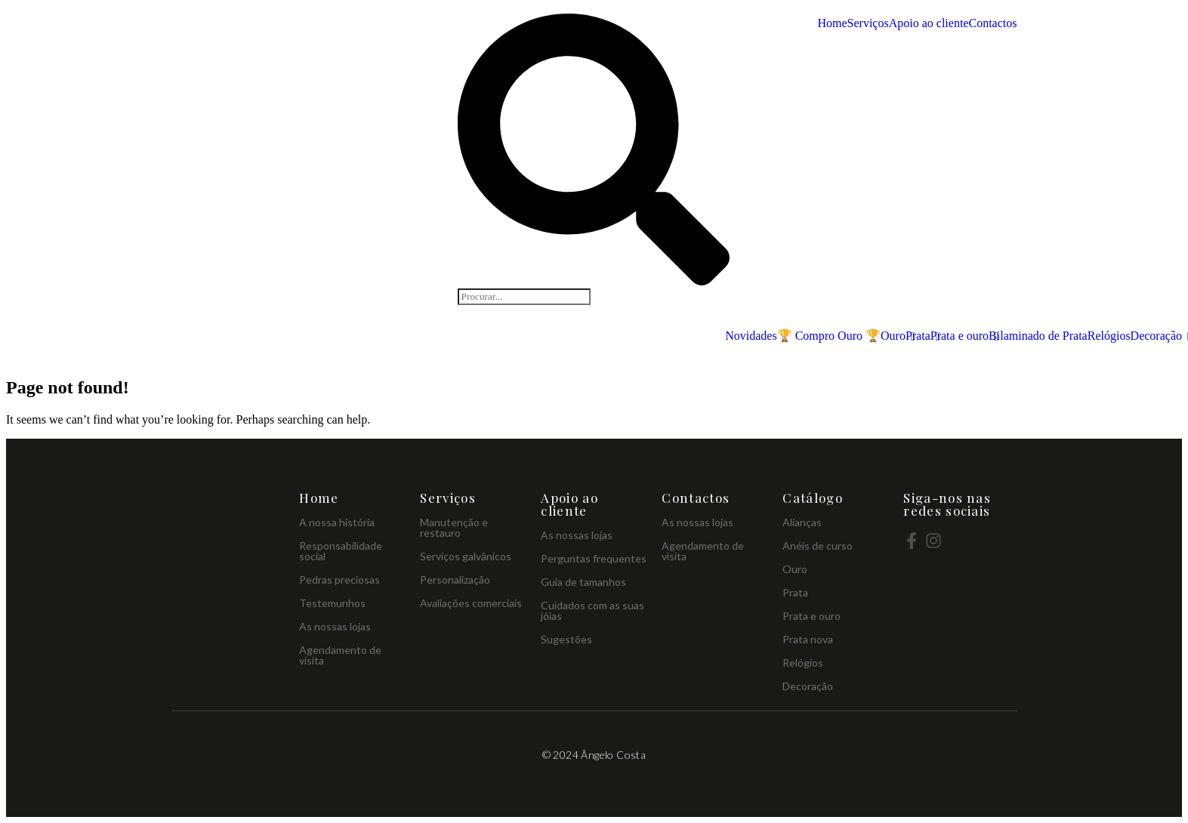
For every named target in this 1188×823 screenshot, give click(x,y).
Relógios (1109, 335)
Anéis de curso (817, 545)
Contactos (992, 23)
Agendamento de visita (340, 655)
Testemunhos (332, 602)
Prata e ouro (959, 336)
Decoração (1156, 336)
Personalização (455, 579)
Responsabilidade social (340, 551)
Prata (918, 336)
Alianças (802, 522)
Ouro (893, 336)
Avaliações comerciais (471, 602)
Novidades (750, 336)
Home (832, 23)
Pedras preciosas (339, 579)
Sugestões (566, 639)
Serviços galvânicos (465, 556)
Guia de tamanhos (583, 581)
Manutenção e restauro (454, 527)
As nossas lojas (335, 626)
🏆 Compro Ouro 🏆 (829, 335)
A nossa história (337, 522)
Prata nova (807, 639)
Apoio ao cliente (929, 23)
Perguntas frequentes (593, 558)
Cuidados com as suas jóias (592, 610)
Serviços (868, 23)
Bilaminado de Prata (1038, 335)
